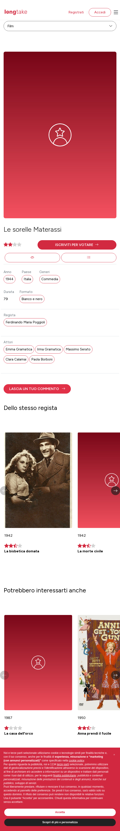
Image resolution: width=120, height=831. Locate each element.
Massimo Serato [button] (78, 349)
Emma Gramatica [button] (19, 349)
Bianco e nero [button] (31, 299)
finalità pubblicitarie (64, 775)
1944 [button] (9, 279)
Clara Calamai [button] (16, 359)
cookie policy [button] (76, 760)
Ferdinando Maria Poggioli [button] (25, 322)
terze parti (63, 764)
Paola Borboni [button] (42, 359)
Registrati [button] (76, 12)
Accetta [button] (60, 812)
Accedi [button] (99, 12)
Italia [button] (27, 279)
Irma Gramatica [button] (49, 349)
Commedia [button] (49, 279)
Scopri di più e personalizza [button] (60, 822)
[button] (77, 245)
